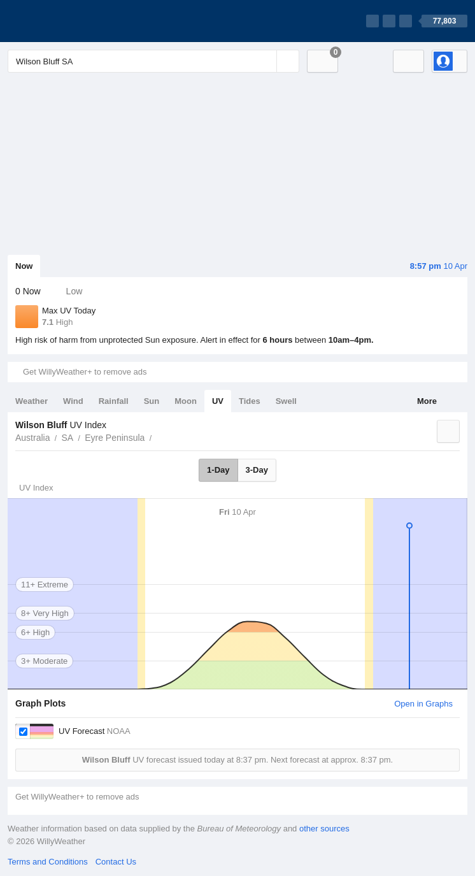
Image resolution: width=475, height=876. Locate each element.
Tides (249, 401)
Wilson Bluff (158, 436)
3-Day (257, 470)
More (427, 401)
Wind (73, 401)
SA (67, 438)
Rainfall (114, 401)
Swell (286, 401)
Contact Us (116, 861)
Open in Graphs (423, 703)
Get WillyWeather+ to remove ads (84, 372)
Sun (152, 401)
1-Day (218, 470)
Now (23, 266)
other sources (324, 828)
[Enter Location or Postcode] (153, 61)
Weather (31, 401)
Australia (32, 438)
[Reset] (265, 61)
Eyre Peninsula (115, 438)
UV (217, 401)
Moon (185, 401)
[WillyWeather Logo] (67, 21)
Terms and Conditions (48, 861)
